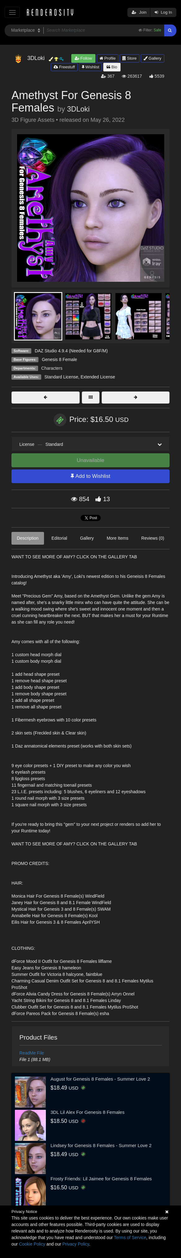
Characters (51, 368)
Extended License (98, 376)
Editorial (59, 538)
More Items (117, 538)
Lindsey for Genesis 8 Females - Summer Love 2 (101, 1145)
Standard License (61, 376)
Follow (83, 58)
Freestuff (64, 67)
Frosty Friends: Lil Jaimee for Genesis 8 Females (101, 1178)
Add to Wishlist (90, 476)
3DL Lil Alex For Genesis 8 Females (88, 1112)
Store (129, 58)
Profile (107, 58)
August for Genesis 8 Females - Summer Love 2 (100, 1079)
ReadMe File (32, 1052)
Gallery (152, 58)
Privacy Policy (75, 1244)
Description (27, 538)
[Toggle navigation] (12, 12)
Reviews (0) (152, 538)
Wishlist (90, 67)
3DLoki (78, 109)
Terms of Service (130, 1237)
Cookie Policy (32, 1244)
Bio (112, 67)
